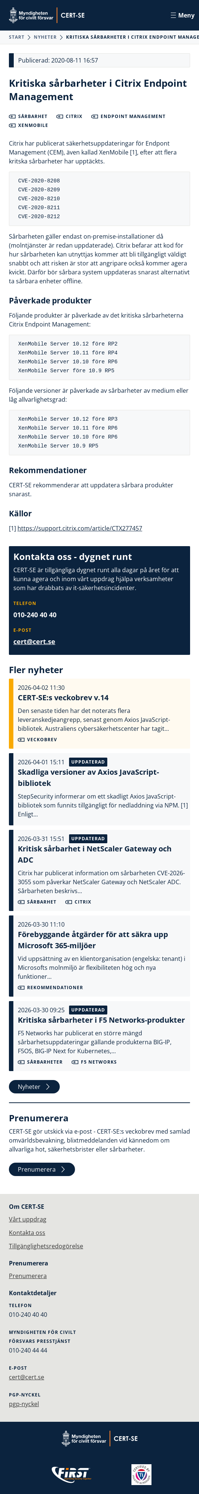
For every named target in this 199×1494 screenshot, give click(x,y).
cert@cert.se (34, 641)
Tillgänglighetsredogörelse (46, 1246)
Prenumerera (42, 1169)
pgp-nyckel (24, 1404)
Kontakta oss (27, 1233)
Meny (183, 15)
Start (17, 37)
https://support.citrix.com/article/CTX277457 (79, 528)
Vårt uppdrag (27, 1219)
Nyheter (45, 37)
